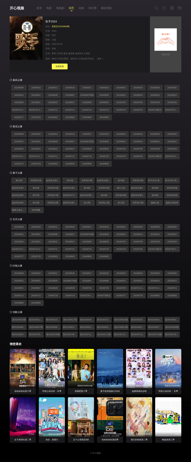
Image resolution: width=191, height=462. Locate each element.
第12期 (121, 202)
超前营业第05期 (138, 188)
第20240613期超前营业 (70, 327)
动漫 (81, 8)
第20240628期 (172, 327)
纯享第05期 (104, 188)
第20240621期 (121, 327)
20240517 (87, 87)
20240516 (70, 87)
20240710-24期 (36, 110)
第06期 (155, 188)
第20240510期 (19, 319)
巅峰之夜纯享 (172, 202)
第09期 (155, 195)
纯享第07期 (53, 195)
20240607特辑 (87, 95)
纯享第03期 (138, 180)
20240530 (172, 87)
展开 (100, 58)
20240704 (121, 102)
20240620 (19, 102)
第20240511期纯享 (36, 319)
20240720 (138, 110)
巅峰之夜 (155, 202)
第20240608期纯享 (53, 327)
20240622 (53, 102)
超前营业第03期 (19, 188)
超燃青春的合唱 (139, 391)
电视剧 (60, 8)
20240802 (53, 117)
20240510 (36, 87)
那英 (54, 53)
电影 (49, 8)
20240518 (104, 87)
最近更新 (106, 8)
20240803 (70, 117)
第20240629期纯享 (19, 334)
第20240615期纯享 (87, 327)
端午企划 (121, 188)
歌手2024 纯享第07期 (172, 180)
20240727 (19, 117)
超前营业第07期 (87, 195)
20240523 (121, 87)
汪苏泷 (60, 53)
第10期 (36, 202)
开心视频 (17, 8)
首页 (39, 8)
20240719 (121, 110)
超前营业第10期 (70, 202)
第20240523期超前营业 (104, 319)
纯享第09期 (172, 195)
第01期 (19, 180)
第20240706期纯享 (70, 334)
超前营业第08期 (138, 195)
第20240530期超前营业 (155, 319)
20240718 (104, 110)
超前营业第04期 (70, 188)
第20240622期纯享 (138, 327)
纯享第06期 (172, 188)
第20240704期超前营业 (36, 334)
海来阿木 (79, 53)
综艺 (71, 8)
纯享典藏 (36, 210)
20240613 (138, 95)
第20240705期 (53, 334)
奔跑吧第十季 (81, 391)
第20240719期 (155, 334)
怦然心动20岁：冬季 (51, 391)
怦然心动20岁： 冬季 (168, 391)
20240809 (104, 117)
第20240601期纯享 (172, 319)
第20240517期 (70, 319)
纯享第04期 (53, 188)
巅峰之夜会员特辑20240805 (19, 210)
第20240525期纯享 (138, 319)
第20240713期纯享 (121, 334)
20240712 (70, 110)
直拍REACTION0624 (70, 195)
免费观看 (60, 66)
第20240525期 (121, 319)
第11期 (87, 202)
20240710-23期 (19, 110)
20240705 (138, 102)
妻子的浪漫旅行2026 (110, 391)
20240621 (36, 102)
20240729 (36, 117)
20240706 (155, 102)
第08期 (104, 195)
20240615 (172, 95)
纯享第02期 (87, 180)
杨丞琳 (71, 53)
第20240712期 (104, 334)
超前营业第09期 (19, 202)
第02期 (70, 180)
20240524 (138, 87)
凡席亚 (87, 53)
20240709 (172, 102)
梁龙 (65, 53)
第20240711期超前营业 (87, 334)
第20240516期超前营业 (53, 319)
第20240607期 (36, 327)
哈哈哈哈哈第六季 (22, 391)
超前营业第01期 (53, 180)
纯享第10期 (53, 202)
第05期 (87, 188)
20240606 (53, 95)
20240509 (19, 87)
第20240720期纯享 (172, 334)
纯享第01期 (36, 180)
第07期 (36, 195)
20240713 (87, 110)
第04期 (36, 188)
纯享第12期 (138, 202)
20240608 (104, 95)
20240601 (36, 95)
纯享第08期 (121, 195)
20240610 (121, 95)
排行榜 (92, 8)
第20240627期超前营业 (155, 327)
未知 (54, 48)
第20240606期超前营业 (19, 327)
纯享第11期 (104, 202)
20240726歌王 (155, 110)
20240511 (53, 87)
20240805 (87, 117)
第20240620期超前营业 (104, 327)
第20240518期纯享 (87, 319)
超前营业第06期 (19, 195)
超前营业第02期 (104, 180)
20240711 (53, 110)
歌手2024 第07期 (155, 180)
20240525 (155, 87)
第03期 (121, 180)
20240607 (70, 95)
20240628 (87, 102)
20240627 (70, 102)
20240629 (104, 102)
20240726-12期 (172, 110)
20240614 (155, 95)
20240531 (19, 95)
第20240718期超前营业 (138, 334)
